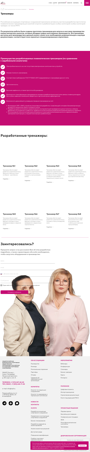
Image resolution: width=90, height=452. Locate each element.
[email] (28, 267)
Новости (69, 2)
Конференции (65, 366)
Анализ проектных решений (40, 428)
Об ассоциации (37, 360)
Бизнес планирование (38, 421)
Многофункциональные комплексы (68, 423)
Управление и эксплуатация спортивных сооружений (40, 416)
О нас (50, 2)
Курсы (63, 375)
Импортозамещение (67, 392)
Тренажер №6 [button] (31, 214)
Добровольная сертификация (73, 436)
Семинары (64, 369)
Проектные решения (69, 408)
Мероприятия (62, 2)
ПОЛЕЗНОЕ (65, 386)
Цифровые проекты (67, 389)
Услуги (55, 2)
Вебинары (64, 364)
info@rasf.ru (11, 388)
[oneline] (28, 280)
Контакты (76, 2)
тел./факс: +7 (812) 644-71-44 (13, 384)
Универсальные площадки (69, 417)
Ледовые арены (66, 411)
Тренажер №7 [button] (52, 214)
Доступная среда (36, 432)
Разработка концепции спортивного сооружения (39, 412)
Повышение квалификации (39, 435)
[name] (28, 260)
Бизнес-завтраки (66, 372)
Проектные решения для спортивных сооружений (15, 9)
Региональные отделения (39, 369)
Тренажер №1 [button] (9, 166)
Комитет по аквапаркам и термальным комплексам (39, 394)
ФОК (62, 420)
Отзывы (33, 375)
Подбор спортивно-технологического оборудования (37, 440)
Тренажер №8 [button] (74, 214)
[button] (87, 3)
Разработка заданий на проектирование (38, 424)
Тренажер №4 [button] (74, 166)
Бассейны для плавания (68, 414)
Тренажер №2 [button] (31, 166)
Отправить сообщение (14, 292)
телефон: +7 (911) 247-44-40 (13, 382)
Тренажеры (64, 427)
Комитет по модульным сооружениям (38, 390)
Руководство (35, 364)
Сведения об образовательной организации (36, 379)
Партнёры (34, 372)
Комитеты (35, 386)
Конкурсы (64, 377)
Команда (34, 366)
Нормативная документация (70, 395)
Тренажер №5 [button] (9, 214)
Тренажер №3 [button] (52, 166)
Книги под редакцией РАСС (70, 398)
